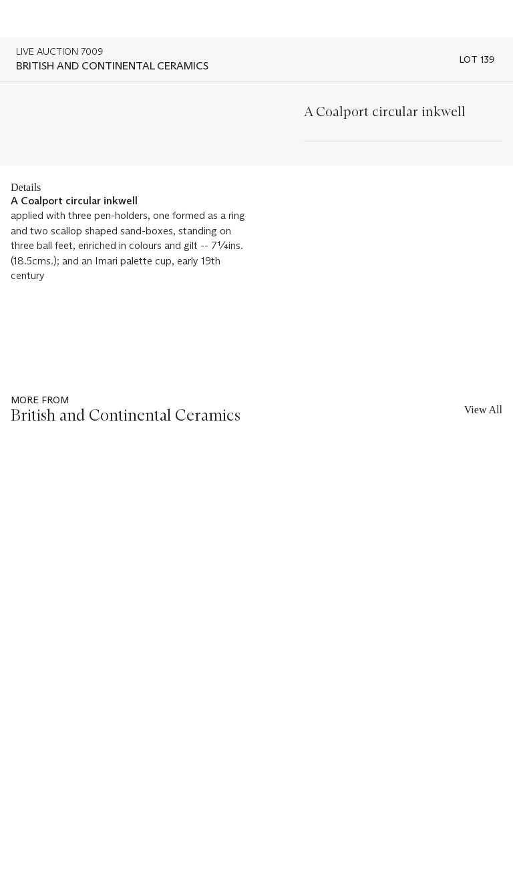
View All (483, 409)
